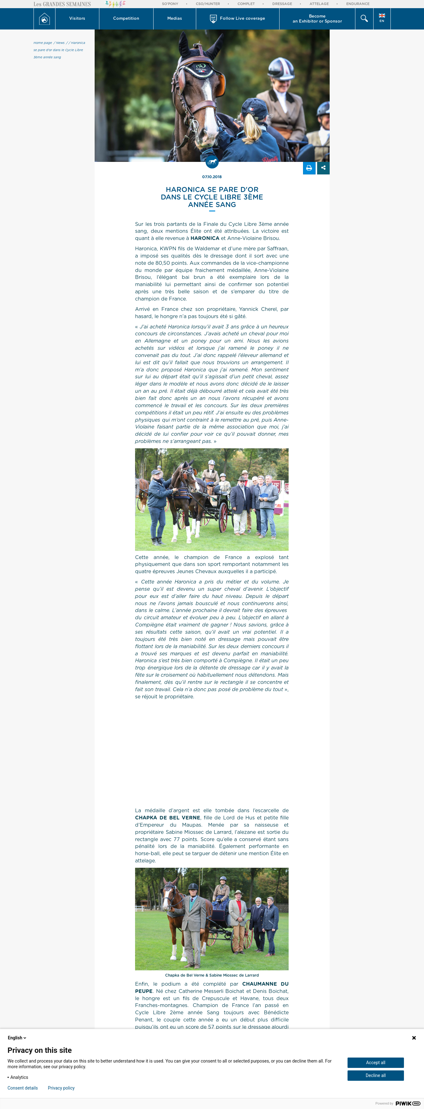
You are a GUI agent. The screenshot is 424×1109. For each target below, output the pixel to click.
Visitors (77, 19)
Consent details (23, 1087)
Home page (43, 43)
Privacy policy (61, 1087)
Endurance (357, 4)
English (17, 1037)
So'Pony (170, 4)
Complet (246, 4)
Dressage (282, 4)
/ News (59, 43)
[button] (77, 18)
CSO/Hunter (208, 4)
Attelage (319, 4)
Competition (126, 19)
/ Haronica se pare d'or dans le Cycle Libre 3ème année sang (59, 50)
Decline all (376, 1075)
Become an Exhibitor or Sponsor (317, 19)
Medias (174, 19)
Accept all (375, 1062)
